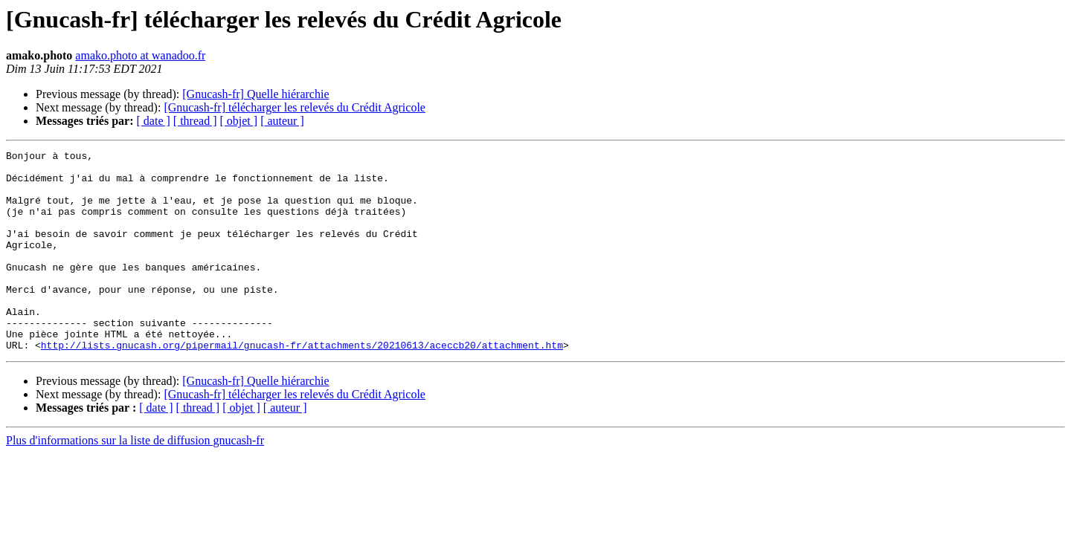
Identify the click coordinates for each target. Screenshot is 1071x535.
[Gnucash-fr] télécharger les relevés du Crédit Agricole (294, 107)
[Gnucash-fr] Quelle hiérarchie (255, 94)
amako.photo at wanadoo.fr (140, 55)
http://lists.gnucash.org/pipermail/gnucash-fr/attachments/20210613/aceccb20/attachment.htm (302, 385)
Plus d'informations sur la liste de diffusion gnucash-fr (135, 480)
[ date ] (153, 120)
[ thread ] (195, 120)
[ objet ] (238, 120)
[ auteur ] (282, 120)
